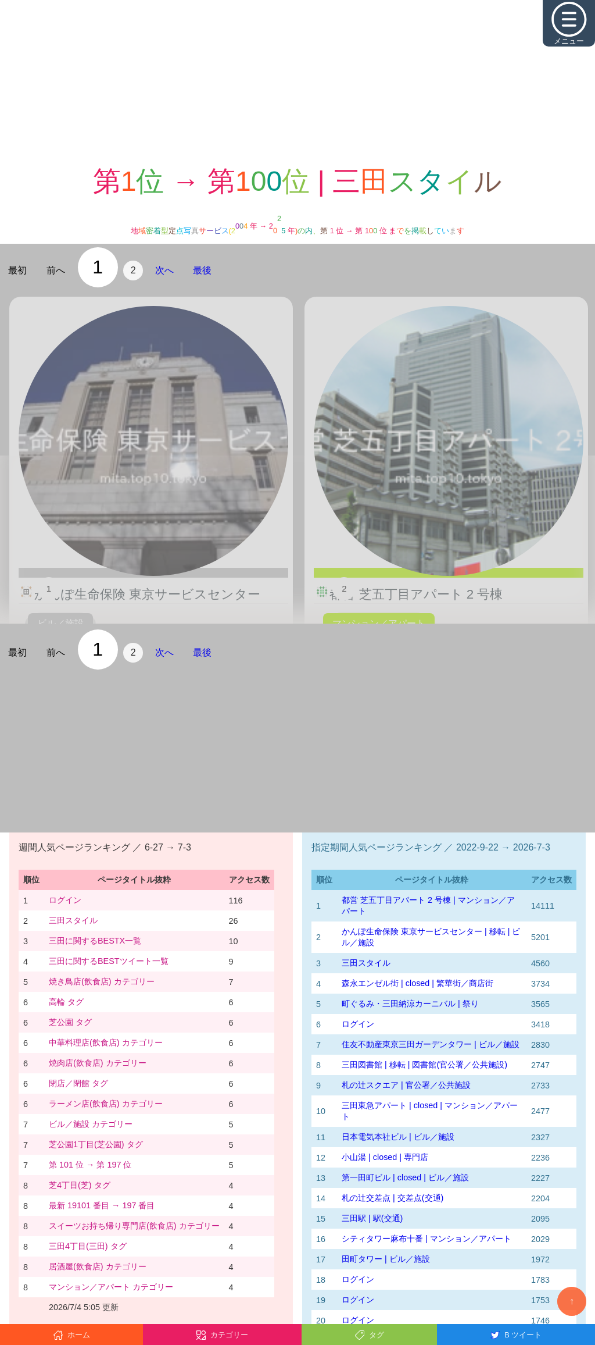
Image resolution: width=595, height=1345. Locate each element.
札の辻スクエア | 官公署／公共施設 (406, 1085)
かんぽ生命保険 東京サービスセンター (147, 594)
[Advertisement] (297, 81)
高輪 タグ (66, 1001)
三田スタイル (73, 920)
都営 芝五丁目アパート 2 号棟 (416, 594)
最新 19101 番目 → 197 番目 (102, 1205)
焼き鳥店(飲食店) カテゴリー (102, 981)
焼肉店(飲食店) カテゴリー (97, 1063)
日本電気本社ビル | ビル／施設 (398, 1136)
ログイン (65, 900)
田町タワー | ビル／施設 (386, 1259)
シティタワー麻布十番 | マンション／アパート (426, 1238)
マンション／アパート (378, 623)
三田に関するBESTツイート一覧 (109, 961)
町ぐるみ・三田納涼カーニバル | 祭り (410, 1003)
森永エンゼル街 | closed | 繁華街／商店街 (417, 983)
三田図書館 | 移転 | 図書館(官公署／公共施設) (424, 1064)
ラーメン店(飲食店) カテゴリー (106, 1103)
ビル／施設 (60, 623)
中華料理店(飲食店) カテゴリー (106, 1042)
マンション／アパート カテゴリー (111, 1286)
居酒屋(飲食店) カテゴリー (97, 1266)
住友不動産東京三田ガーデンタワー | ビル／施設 (430, 1044)
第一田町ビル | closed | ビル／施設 (405, 1177)
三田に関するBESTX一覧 (95, 940)
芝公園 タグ (70, 1022)
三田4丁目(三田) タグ (88, 1246)
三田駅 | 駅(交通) (372, 1218)
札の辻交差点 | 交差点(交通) (392, 1197)
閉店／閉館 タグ (78, 1083)
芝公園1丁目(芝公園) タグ (96, 1144)
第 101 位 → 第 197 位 (90, 1164)
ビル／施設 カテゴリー (90, 1124)
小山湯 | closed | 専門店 (385, 1157)
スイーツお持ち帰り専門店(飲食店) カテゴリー (134, 1225)
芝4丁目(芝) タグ (79, 1185)
